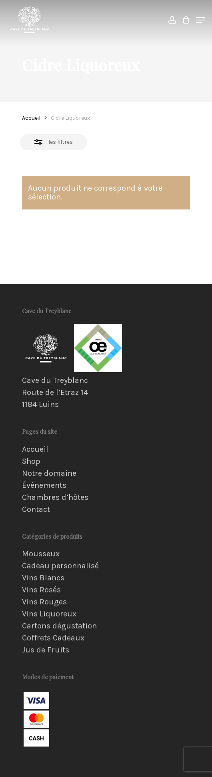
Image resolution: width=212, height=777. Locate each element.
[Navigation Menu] (200, 20)
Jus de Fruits (45, 650)
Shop (31, 461)
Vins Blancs (43, 578)
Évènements (44, 485)
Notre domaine (49, 473)
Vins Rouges (44, 602)
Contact (36, 509)
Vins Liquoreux (49, 614)
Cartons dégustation (59, 626)
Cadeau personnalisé (60, 566)
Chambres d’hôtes (55, 497)
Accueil (31, 118)
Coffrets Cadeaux (53, 638)
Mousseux (41, 554)
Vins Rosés (41, 590)
